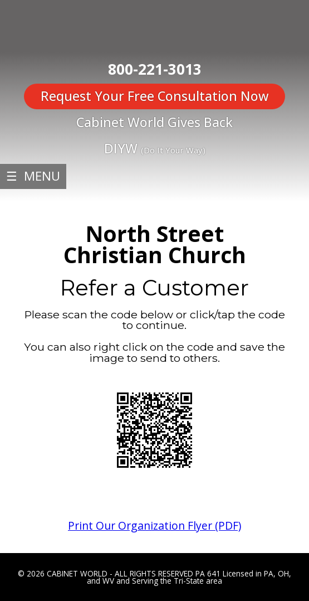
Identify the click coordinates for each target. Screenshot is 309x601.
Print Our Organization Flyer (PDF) (154, 525)
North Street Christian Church (154, 244)
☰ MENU (33, 176)
